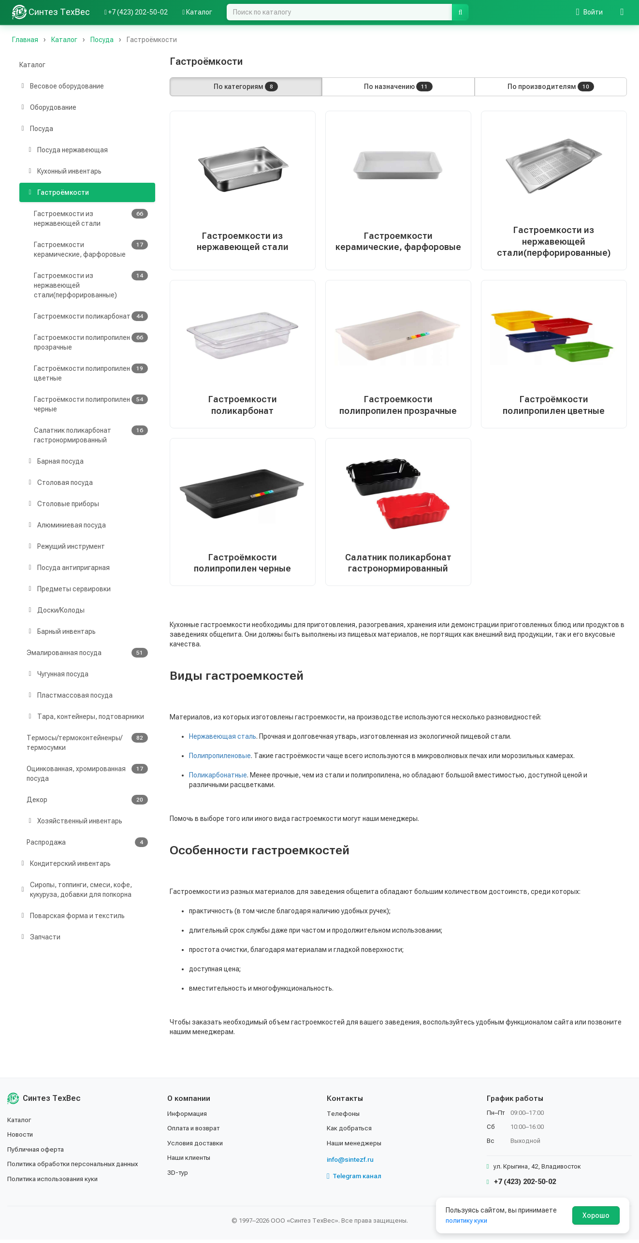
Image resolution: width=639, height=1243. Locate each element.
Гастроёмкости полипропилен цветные (91, 373)
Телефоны (344, 1117)
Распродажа (87, 842)
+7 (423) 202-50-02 (521, 1185)
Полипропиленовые (220, 759)
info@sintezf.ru (351, 1163)
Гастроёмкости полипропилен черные (91, 404)
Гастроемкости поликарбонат (91, 316)
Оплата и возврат (196, 1131)
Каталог (32, 65)
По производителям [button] (551, 86)
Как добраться (350, 1131)
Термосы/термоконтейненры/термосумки (87, 742)
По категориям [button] (246, 86)
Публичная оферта (37, 1152)
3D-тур (178, 1175)
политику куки (468, 1220)
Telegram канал (355, 1179)
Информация (188, 1117)
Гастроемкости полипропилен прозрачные (91, 342)
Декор (87, 799)
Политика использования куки (55, 1181)
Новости (21, 1137)
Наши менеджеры (355, 1146)
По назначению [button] (398, 86)
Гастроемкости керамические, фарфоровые (91, 249)
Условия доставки (197, 1146)
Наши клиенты (190, 1161)
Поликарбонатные (218, 778)
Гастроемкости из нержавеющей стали (91, 218)
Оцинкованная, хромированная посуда (87, 773)
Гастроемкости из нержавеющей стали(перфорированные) (91, 285)
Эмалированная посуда (87, 653)
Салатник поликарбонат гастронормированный (91, 434)
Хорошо (596, 1215)
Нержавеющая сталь (222, 740)
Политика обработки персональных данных (76, 1167)
